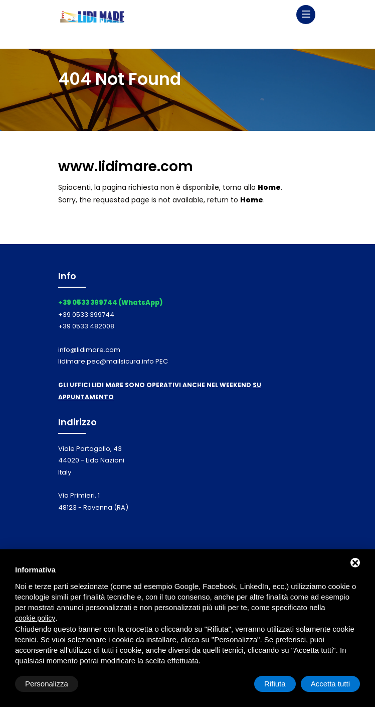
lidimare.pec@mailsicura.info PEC (113, 361)
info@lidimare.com (89, 350)
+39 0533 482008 (86, 326)
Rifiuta (275, 683)
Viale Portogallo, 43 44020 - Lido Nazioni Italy (91, 460)
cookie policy (35, 618)
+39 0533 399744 (86, 314)
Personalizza (46, 683)
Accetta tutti (330, 683)
